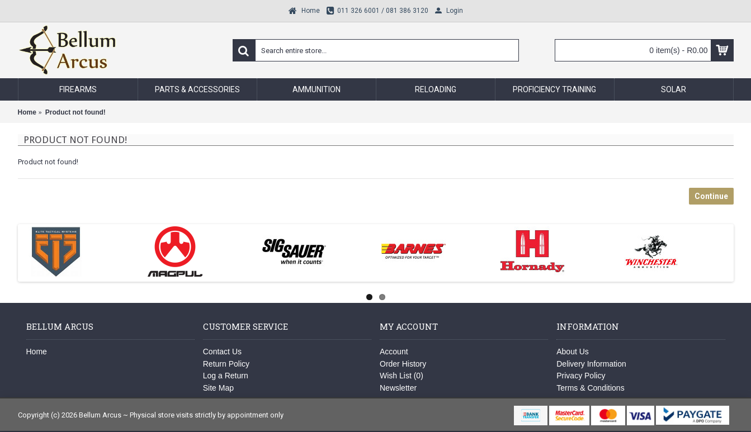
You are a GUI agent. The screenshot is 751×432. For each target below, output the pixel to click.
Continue (711, 196)
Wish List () (401, 375)
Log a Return (225, 375)
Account (394, 351)
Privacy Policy (580, 375)
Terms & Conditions (590, 387)
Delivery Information (591, 363)
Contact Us (222, 351)
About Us (572, 351)
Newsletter (398, 387)
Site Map (218, 387)
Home (36, 351)
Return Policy (226, 363)
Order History (403, 363)
